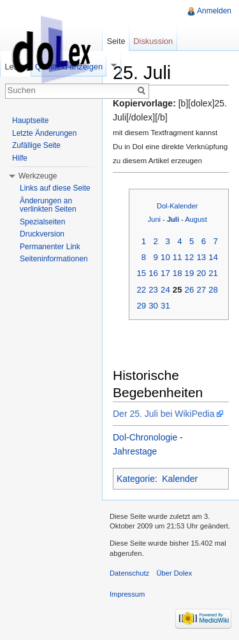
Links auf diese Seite (55, 188)
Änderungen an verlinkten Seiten (48, 205)
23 (153, 290)
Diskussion (153, 41)
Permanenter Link (50, 246)
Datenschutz (129, 573)
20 (201, 273)
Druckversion (42, 233)
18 (177, 273)
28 (213, 290)
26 (189, 290)
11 (177, 257)
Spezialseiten (42, 221)
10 (165, 257)
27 (201, 290)
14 (213, 257)
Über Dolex (174, 573)
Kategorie (136, 479)
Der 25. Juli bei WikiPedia (164, 414)
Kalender (180, 479)
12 (189, 257)
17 (165, 273)
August (196, 219)
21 (213, 273)
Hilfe (19, 158)
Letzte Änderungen (44, 133)
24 (165, 290)
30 (153, 305)
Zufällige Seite (36, 145)
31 (165, 305)
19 (189, 273)
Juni (154, 219)
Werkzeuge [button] (37, 175)
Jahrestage (135, 451)
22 (141, 290)
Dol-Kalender (177, 206)
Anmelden (214, 10)
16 (153, 273)
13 (201, 257)
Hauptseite (30, 120)
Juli (173, 219)
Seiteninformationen (54, 258)
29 (141, 305)
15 (141, 273)
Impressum (127, 594)
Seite (115, 41)
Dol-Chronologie (145, 437)
